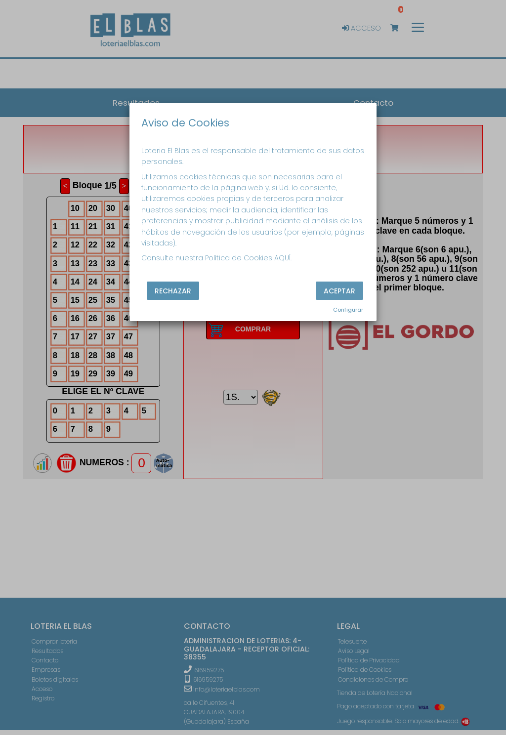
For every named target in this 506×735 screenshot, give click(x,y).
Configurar (348, 310)
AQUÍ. (283, 258)
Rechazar (173, 290)
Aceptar (339, 290)
